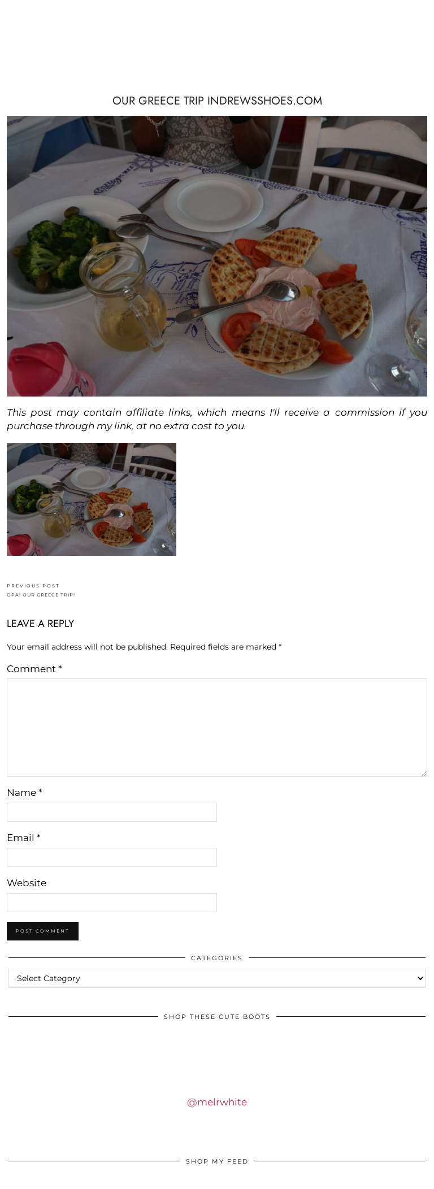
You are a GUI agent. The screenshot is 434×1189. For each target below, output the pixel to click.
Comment (34, 668)
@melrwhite (217, 1102)
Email (24, 837)
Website (26, 883)
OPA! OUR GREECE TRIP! (41, 590)
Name (24, 792)
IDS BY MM (77, 51)
